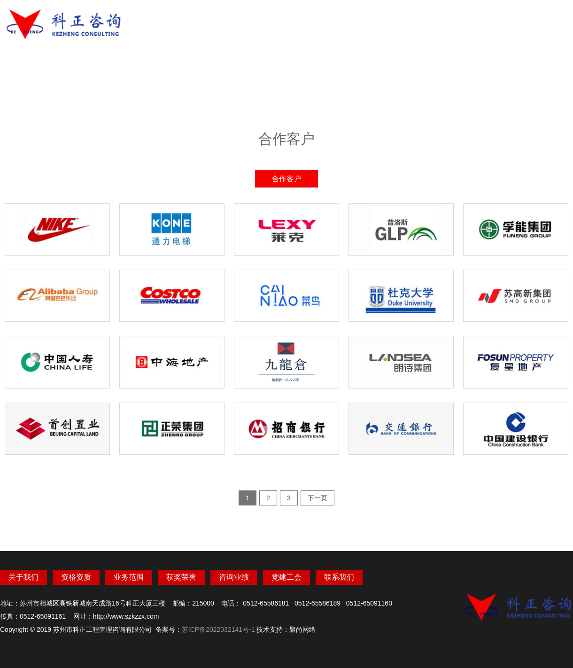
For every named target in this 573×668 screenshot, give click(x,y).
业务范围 (310, 20)
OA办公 (545, 20)
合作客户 (286, 179)
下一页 (317, 498)
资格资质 (263, 20)
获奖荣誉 (357, 20)
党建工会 (451, 20)
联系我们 (498, 20)
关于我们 (216, 20)
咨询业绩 (404, 20)
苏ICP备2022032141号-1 (218, 629)
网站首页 (169, 20)
